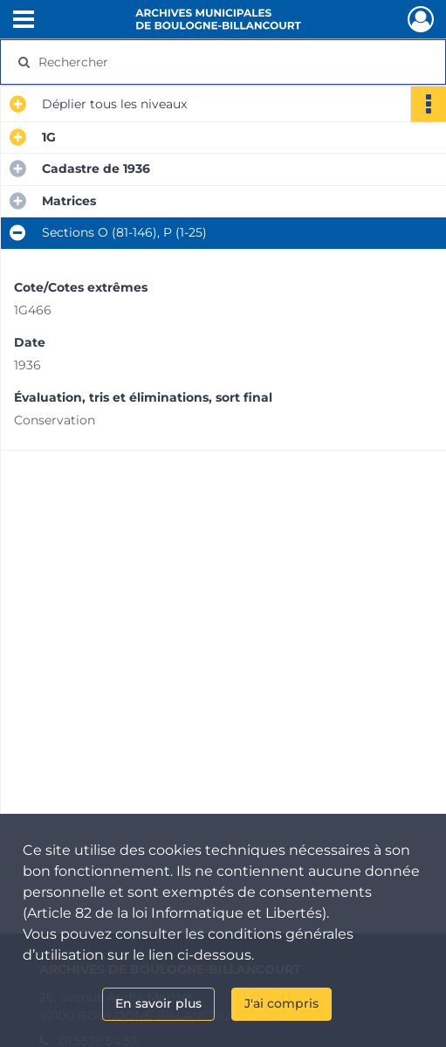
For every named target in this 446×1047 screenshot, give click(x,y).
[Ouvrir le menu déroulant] (23, 20)
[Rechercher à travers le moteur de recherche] (212, 62)
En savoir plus (158, 1003)
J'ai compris (281, 1003)
